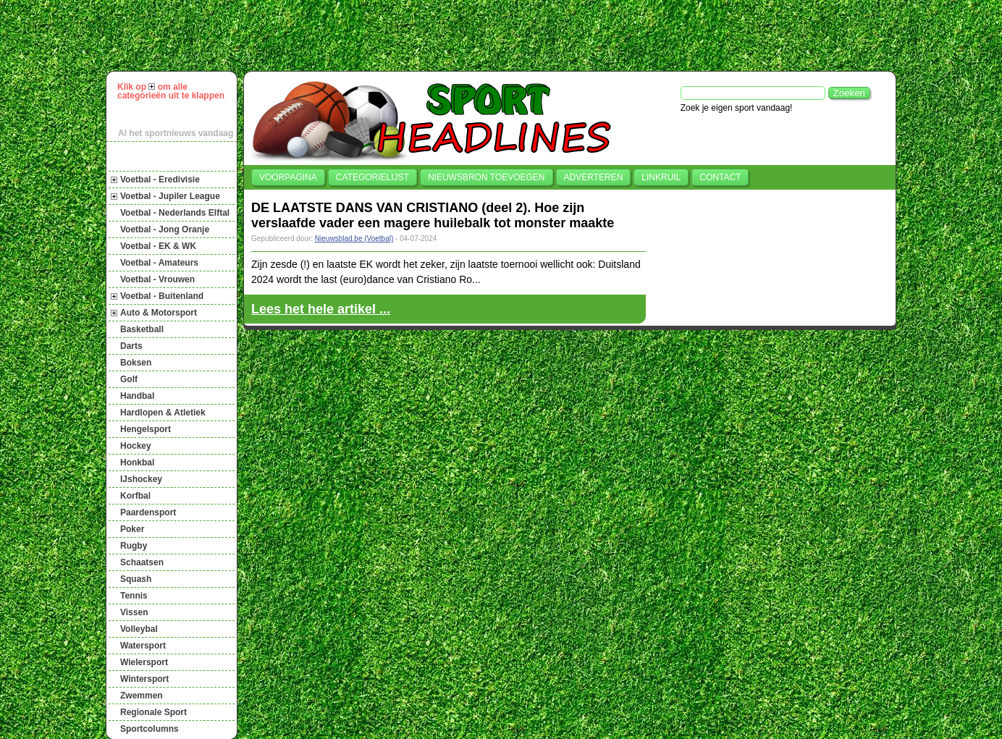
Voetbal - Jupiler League (170, 196)
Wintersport (144, 679)
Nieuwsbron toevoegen (486, 177)
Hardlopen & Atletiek (163, 412)
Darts (131, 346)
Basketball (142, 329)
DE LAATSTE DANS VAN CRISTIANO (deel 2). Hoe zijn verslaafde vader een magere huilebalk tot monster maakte (432, 215)
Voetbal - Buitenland (161, 296)
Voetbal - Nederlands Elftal (175, 213)
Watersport (143, 646)
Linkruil (661, 177)
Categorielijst (372, 177)
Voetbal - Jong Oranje (164, 229)
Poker (132, 529)
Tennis (134, 596)
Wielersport (144, 662)
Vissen (134, 612)
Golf (129, 379)
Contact (720, 177)
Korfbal (135, 496)
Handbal (137, 396)
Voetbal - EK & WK (158, 246)
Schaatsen (142, 562)
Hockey (135, 446)
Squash (135, 579)
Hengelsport (145, 429)
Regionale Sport (153, 712)
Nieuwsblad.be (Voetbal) (354, 238)
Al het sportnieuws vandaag (175, 133)
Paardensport (148, 512)
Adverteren (593, 177)
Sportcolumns (149, 729)
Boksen (135, 363)
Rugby (133, 546)
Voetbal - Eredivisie (160, 179)
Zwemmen (141, 696)
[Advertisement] (507, 35)
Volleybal (139, 629)
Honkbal (137, 462)
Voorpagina (288, 177)
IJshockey (141, 479)
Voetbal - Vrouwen (157, 279)
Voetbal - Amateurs (159, 263)
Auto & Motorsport (158, 313)
